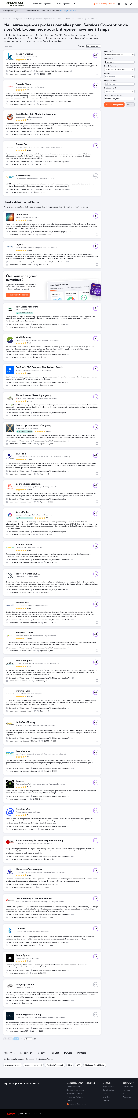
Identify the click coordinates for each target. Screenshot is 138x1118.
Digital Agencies (17, 19)
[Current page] (28, 1039)
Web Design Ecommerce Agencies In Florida (81, 19)
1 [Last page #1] (35, 1039)
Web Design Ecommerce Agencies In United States (44, 19)
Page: (23, 1039)
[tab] (9, 1053)
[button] (120, 4)
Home (5, 19)
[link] (63, 4)
